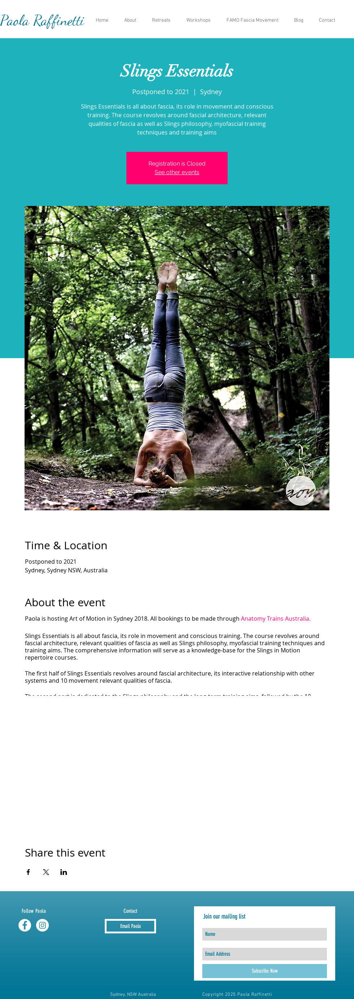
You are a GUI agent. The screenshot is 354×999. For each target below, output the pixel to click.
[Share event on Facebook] (28, 872)
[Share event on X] (46, 872)
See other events (177, 172)
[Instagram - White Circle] (42, 925)
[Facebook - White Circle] (24, 925)
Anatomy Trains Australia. (276, 618)
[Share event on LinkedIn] (63, 872)
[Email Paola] (130, 926)
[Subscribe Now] (264, 971)
